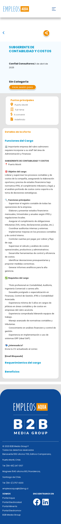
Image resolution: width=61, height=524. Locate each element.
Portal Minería (9, 506)
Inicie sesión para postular (22, 88)
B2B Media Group (11, 514)
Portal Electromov (11, 510)
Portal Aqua (8, 498)
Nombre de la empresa (16, 9)
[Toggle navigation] (53, 9)
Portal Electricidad (12, 502)
